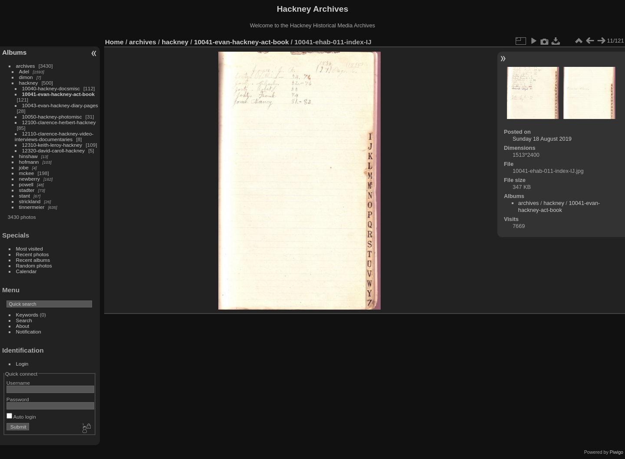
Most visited (29, 248)
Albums (14, 52)
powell (26, 184)
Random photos (34, 265)
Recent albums (33, 260)
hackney (28, 83)
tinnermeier (32, 207)
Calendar (26, 271)
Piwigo (616, 452)
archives (25, 66)
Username (18, 383)
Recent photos (32, 254)
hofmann (29, 162)
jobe (24, 167)
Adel (24, 71)
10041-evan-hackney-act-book (58, 94)
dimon (26, 77)
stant (24, 195)
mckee (26, 173)
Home (114, 42)
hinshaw (28, 156)
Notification (28, 331)
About (23, 326)
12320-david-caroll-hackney (53, 150)
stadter (27, 190)
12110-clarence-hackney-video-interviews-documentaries (54, 136)
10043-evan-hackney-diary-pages (60, 105)
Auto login (21, 416)
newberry (29, 179)
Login (22, 364)
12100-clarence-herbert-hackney (59, 122)
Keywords (27, 314)
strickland (30, 201)
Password (18, 399)
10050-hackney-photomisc (52, 116)
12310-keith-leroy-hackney (52, 145)
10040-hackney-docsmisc (51, 88)
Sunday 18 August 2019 (542, 138)
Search (24, 320)
